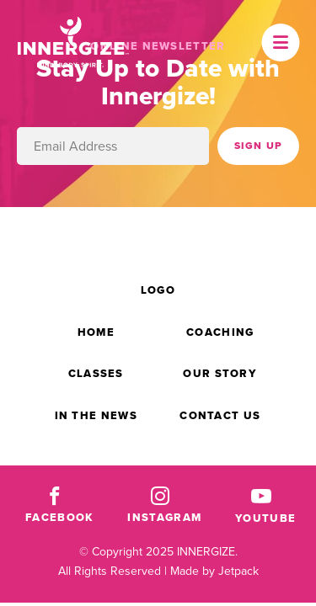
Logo (158, 290)
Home (96, 332)
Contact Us (219, 415)
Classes (96, 373)
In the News (96, 415)
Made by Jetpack (214, 571)
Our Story (220, 373)
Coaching (220, 332)
